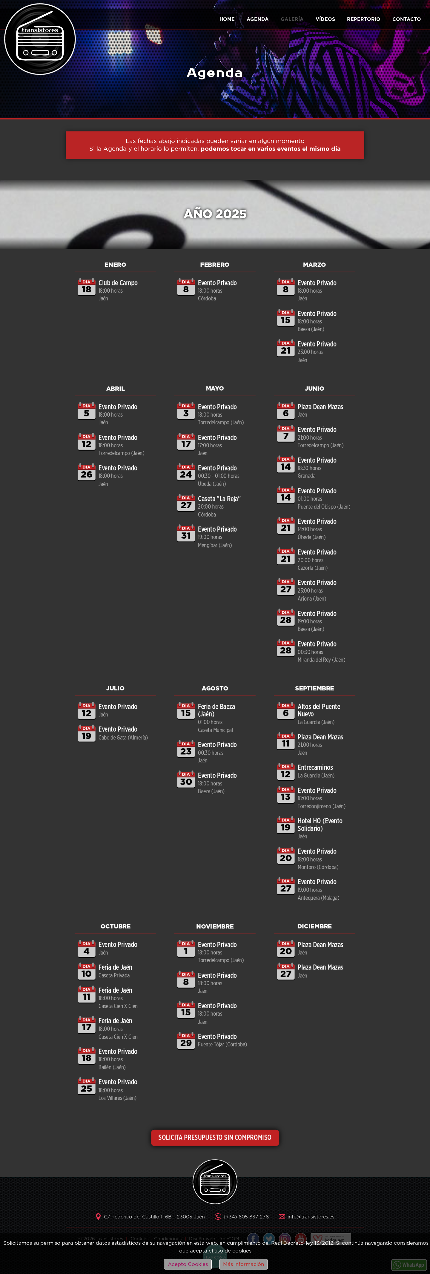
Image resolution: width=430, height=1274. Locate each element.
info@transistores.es (311, 1217)
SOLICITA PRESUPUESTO (215, 1137)
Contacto (406, 19)
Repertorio (363, 19)
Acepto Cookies (188, 1264)
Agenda (258, 19)
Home (227, 19)
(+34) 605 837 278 (246, 1217)
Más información (243, 1264)
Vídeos (325, 19)
